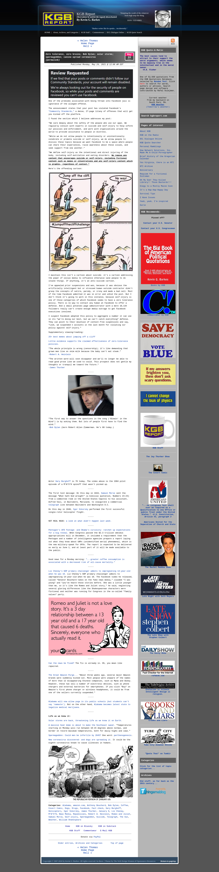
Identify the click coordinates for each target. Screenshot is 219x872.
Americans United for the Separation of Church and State (157, 523)
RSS (172, 42)
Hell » (87, 46)
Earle (143, 205)
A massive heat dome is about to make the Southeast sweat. (82, 725)
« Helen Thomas (87, 40)
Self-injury (71, 817)
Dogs (67, 808)
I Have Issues (147, 197)
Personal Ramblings (150, 146)
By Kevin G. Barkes (88, 19)
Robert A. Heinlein (60, 354)
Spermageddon (87, 817)
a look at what (89, 521)
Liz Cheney (117, 811)
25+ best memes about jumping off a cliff (72, 337)
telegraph (54, 505)
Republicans (79, 814)
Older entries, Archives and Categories (80, 843)
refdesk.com (158, 675)
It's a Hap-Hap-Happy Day (154, 190)
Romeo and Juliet (121, 814)
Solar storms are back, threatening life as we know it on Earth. (85, 720)
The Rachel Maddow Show (158, 566)
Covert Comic (56, 808)
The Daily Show (158, 652)
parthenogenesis (122, 735)
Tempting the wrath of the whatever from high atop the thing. (134, 14)
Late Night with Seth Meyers (158, 596)
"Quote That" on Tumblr (158, 753)
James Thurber (57, 367)
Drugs (75, 808)
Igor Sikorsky (80, 509)
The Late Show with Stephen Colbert (158, 635)
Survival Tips (147, 194)
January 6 (104, 811)
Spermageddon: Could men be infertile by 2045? (75, 735)
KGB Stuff (85, 32)
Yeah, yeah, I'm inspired (154, 201)
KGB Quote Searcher (150, 143)
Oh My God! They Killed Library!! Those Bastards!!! (155, 181)
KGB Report (86, 14)
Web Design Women (125, 861)
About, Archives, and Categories (65, 32)
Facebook (84, 808)
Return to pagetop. (168, 861)
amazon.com (79, 805)
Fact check (97, 808)
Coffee (124, 805)
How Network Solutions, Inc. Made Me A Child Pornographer (156, 151)
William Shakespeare (70, 820)
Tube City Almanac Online (158, 744)
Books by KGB (158, 285)
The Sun (124, 817)
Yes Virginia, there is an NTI (157, 162)
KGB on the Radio (149, 135)
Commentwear (98, 32)
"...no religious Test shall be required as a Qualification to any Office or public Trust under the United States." (157, 510)
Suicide (100, 817)
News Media (65, 814)
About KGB (145, 131)
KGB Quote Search (134, 32)
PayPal (97, 837)
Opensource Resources (146, 861)
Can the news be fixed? (61, 663)
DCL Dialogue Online (115, 32)
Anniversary (146, 170)
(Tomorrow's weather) (158, 107)
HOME (47, 32)
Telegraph (112, 817)
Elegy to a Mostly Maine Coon (156, 186)
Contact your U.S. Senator (158, 223)
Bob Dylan (55, 427)
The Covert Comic (158, 472)
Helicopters (55, 811)
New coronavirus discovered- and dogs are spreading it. (80, 740)
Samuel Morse (108, 493)
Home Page (87, 43)
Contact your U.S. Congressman (158, 228)
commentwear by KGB (158, 314)
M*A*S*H (53, 814)
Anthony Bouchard (96, 805)
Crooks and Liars (158, 720)
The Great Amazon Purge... (63, 675)
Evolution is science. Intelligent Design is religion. (158, 691)
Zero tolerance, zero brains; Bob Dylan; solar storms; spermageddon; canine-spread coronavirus (80, 57)
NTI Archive (146, 166)
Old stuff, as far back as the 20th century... (157, 782)
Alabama (67, 805)
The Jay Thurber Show (158, 456)
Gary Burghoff (63, 481)
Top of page (117, 843)
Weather (53, 820)
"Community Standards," (61, 111)
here (142, 84)
